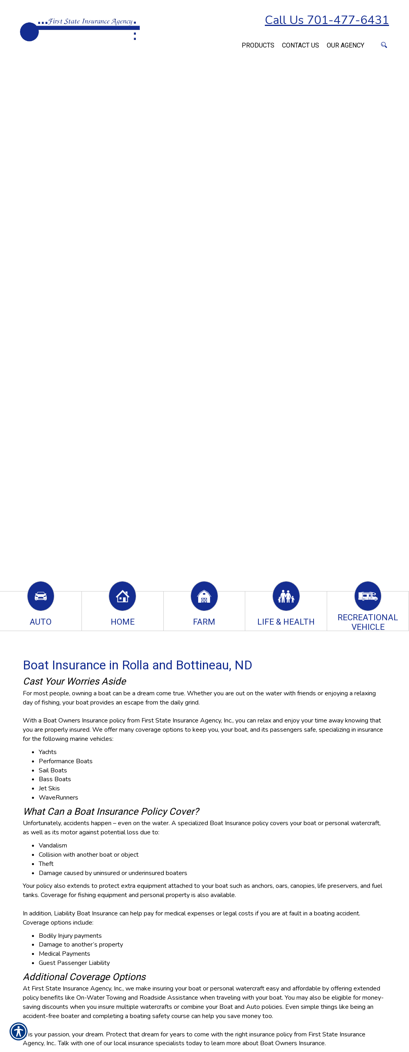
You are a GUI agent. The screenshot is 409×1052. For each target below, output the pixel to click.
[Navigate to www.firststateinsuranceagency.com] (234, 41)
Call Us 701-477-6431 (327, 20)
